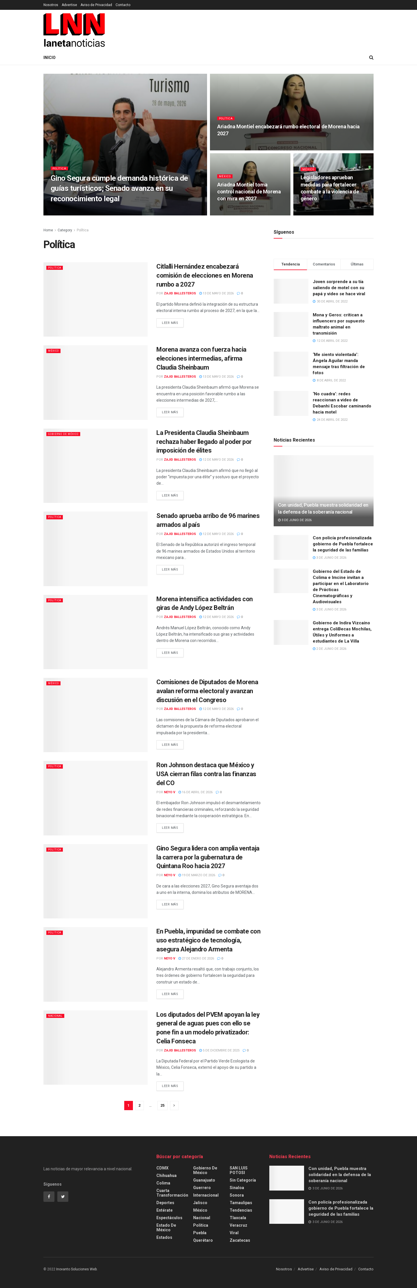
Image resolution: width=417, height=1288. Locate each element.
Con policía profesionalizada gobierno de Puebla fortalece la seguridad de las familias (343, 544)
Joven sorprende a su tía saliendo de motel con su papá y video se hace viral (339, 287)
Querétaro (203, 1240)
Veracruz (238, 1225)
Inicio (49, 57)
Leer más (170, 323)
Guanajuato (204, 1180)
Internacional (206, 1195)
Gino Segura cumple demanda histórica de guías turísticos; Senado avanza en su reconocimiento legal (119, 192)
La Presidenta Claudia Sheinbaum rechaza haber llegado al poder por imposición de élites (204, 441)
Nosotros (50, 5)
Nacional (57, 1016)
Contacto (123, 5)
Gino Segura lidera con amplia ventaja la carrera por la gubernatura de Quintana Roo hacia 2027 (207, 857)
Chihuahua (166, 1175)
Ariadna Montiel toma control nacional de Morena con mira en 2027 (249, 195)
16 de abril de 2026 (195, 792)
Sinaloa (237, 1187)
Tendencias (241, 1210)
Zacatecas (240, 1240)
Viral (234, 1232)
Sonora (237, 1195)
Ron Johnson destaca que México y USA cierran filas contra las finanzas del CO (206, 774)
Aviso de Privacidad (96, 5)
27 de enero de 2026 (196, 958)
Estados (164, 1237)
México (226, 180)
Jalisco (200, 1202)
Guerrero (202, 1187)
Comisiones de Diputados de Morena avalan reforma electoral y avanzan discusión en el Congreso (207, 691)
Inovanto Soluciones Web (76, 1269)
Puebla (199, 1232)
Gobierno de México (67, 434)
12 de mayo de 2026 (216, 460)
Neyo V (169, 792)
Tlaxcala (238, 1217)
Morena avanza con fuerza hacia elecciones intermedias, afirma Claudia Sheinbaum (201, 358)
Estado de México (166, 1227)
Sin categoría (243, 1180)
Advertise (69, 5)
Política (60, 172)
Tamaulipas (241, 1202)
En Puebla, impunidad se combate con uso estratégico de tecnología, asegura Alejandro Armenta (208, 940)
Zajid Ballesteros (180, 293)
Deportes (165, 1202)
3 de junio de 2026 (295, 520)
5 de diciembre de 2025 (219, 1050)
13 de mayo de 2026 (216, 293)
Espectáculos (169, 1217)
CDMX (162, 1168)
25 (162, 1105)
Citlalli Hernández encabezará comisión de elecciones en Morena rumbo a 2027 (204, 275)
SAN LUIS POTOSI (239, 1170)
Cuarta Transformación (172, 1192)
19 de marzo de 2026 (196, 875)
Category (65, 230)
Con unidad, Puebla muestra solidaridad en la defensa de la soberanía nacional (339, 1174)
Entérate (164, 1210)
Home (48, 230)
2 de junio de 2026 (329, 649)
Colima (163, 1183)
